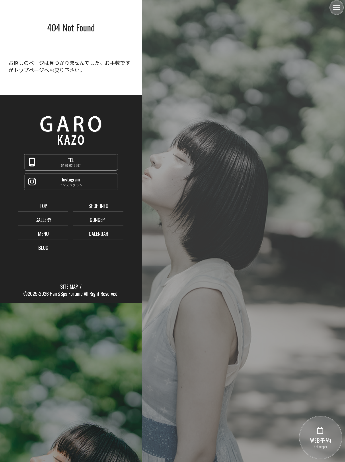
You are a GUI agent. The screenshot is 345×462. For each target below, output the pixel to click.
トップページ (29, 70)
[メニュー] (336, 7)
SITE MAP (69, 286)
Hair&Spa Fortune (66, 293)
